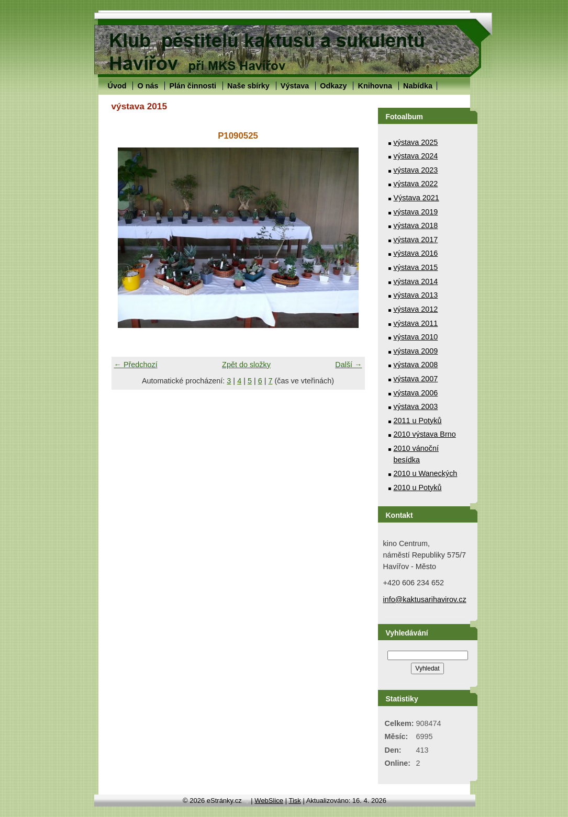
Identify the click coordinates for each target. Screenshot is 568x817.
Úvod (117, 86)
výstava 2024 (416, 156)
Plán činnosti (192, 86)
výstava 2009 (416, 351)
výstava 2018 (416, 225)
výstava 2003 (416, 406)
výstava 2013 (416, 295)
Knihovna (375, 86)
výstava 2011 (416, 323)
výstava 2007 (416, 379)
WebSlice (268, 800)
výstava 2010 (416, 337)
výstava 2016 (416, 253)
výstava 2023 (416, 170)
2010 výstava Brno (425, 434)
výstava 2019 (416, 212)
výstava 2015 (416, 267)
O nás (147, 86)
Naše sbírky (248, 86)
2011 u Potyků (418, 420)
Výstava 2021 (416, 198)
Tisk (294, 800)
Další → (348, 364)
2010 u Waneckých (426, 473)
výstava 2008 (416, 364)
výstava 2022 (416, 183)
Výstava (295, 86)
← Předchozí (136, 364)
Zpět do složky (246, 364)
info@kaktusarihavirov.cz (424, 599)
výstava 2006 (416, 393)
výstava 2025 (416, 142)
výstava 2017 (416, 239)
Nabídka (417, 86)
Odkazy (333, 86)
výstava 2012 (416, 309)
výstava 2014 (416, 281)
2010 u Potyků (418, 487)
